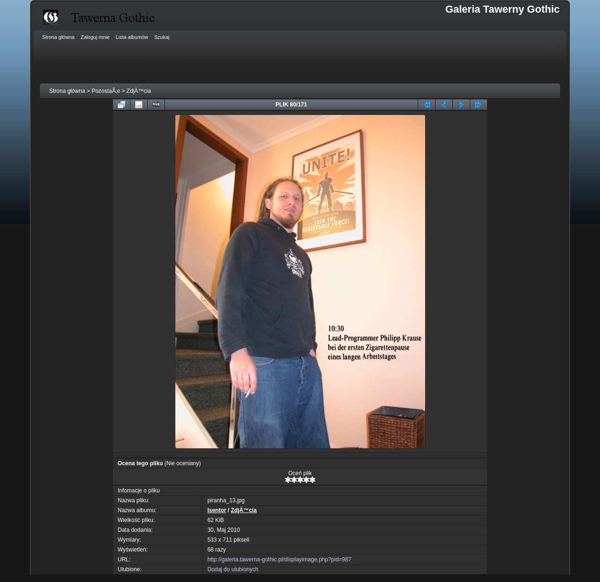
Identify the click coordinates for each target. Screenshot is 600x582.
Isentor (216, 510)
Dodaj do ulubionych (232, 569)
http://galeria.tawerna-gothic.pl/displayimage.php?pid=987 (279, 559)
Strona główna (67, 91)
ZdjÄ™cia (139, 91)
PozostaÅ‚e (105, 91)
